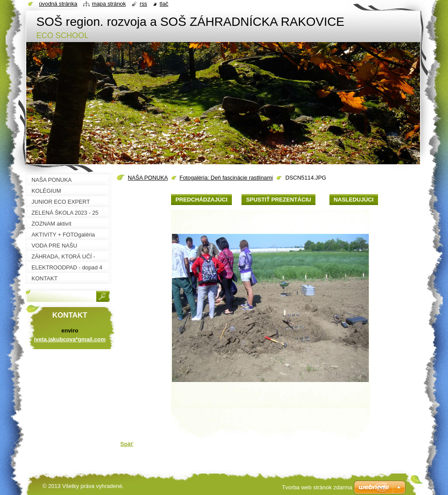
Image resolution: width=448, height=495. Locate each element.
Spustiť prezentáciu (278, 199)
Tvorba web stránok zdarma (317, 487)
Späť (126, 444)
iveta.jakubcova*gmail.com (70, 339)
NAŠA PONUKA (148, 177)
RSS (143, 3)
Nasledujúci (354, 199)
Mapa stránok (109, 3)
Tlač (164, 3)
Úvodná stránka (58, 3)
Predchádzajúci (201, 199)
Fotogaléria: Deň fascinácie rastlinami (226, 177)
